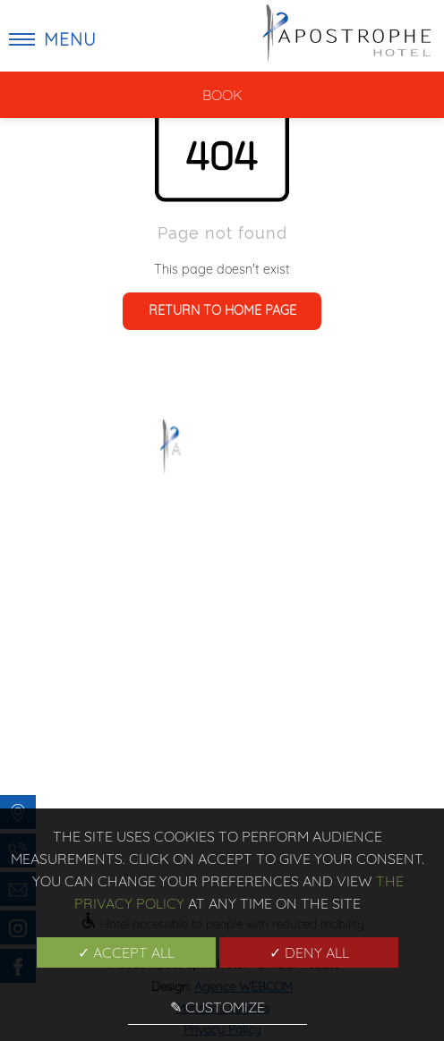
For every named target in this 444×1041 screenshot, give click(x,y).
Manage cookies (288, 782)
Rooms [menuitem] (157, 739)
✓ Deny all (309, 952)
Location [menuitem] (156, 782)
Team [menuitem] (287, 716)
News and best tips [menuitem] (287, 695)
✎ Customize (217, 1007)
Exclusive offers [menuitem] (157, 716)
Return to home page (222, 310)
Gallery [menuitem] (287, 672)
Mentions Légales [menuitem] (288, 739)
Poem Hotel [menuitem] (156, 695)
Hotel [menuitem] (157, 760)
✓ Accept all (126, 952)
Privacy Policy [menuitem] (287, 760)
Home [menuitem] (157, 672)
